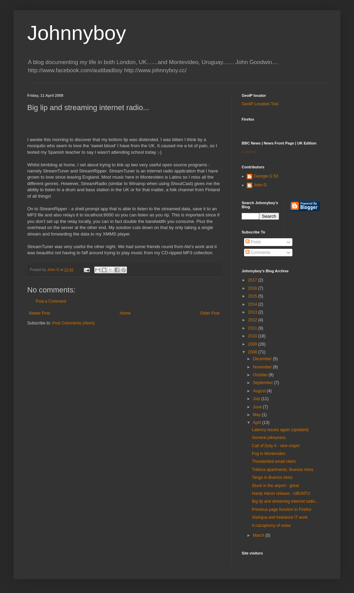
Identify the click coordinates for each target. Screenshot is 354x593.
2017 (253, 280)
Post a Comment (51, 301)
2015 (253, 296)
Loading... (251, 151)
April (257, 422)
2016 (253, 288)
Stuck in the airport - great (275, 485)
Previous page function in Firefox (281, 509)
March (259, 535)
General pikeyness (269, 437)
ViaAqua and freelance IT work (280, 517)
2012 (253, 320)
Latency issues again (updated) (280, 429)
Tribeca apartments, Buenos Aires (282, 469)
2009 (253, 344)
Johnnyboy (76, 32)
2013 (253, 312)
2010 (253, 336)
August (260, 391)
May (257, 414)
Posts (253, 242)
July (257, 398)
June (258, 407)
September (263, 382)
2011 (253, 328)
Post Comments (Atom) (73, 323)
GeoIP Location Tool (260, 104)
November (263, 367)
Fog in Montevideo (269, 453)
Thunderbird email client (273, 461)
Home (125, 313)
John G (260, 185)
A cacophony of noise (271, 525)
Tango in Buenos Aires (272, 477)
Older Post (210, 313)
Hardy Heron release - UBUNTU (281, 493)
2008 (253, 352)
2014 (253, 304)
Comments (257, 252)
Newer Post (39, 313)
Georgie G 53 (266, 176)
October (261, 374)
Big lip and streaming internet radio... (285, 501)
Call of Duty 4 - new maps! (276, 445)
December (263, 358)
